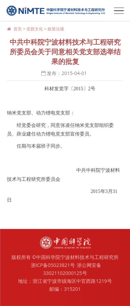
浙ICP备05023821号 (53, 265)
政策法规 (55, 29)
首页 (18, 29)
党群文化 (34, 29)
